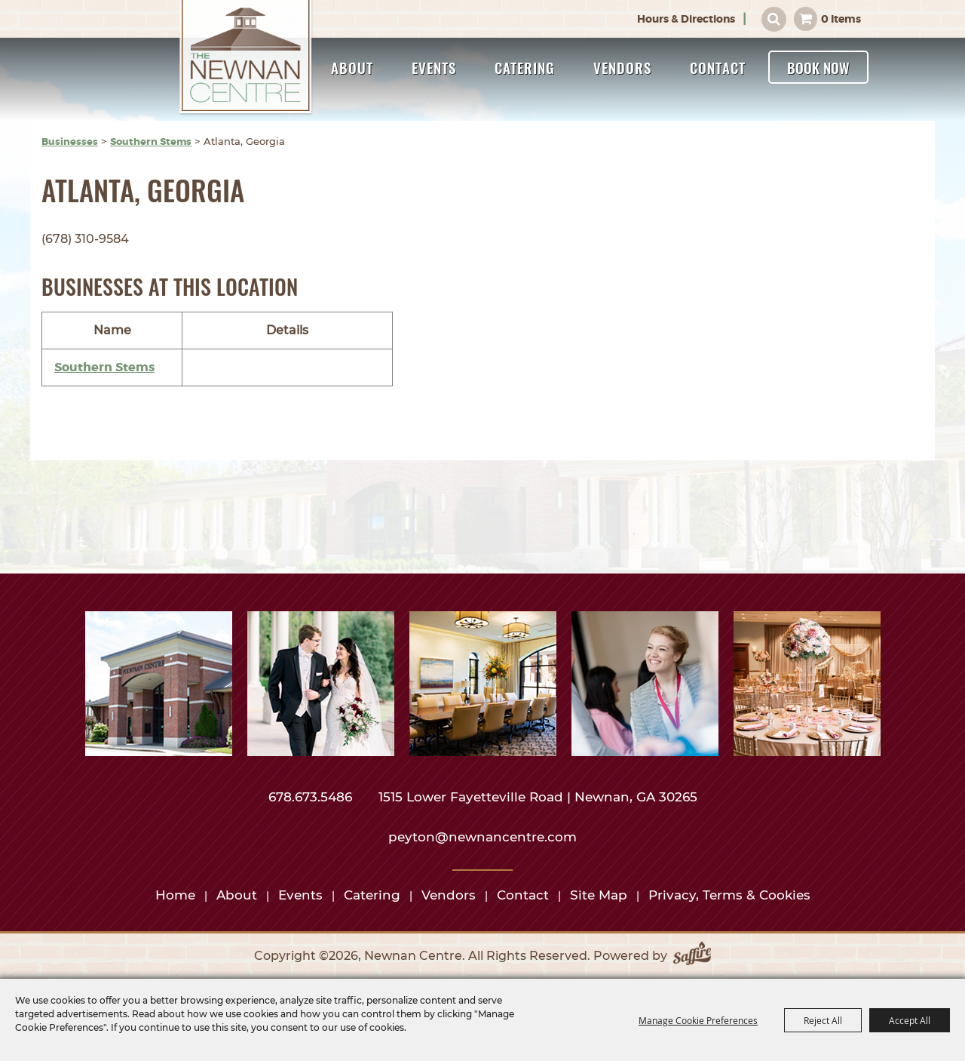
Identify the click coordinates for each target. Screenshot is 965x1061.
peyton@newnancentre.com (482, 836)
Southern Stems (150, 141)
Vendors (622, 67)
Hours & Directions (686, 19)
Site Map (598, 895)
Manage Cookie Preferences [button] (698, 1020)
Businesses (69, 141)
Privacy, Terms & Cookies (729, 895)
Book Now (818, 67)
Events (434, 67)
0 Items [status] (841, 19)
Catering (525, 67)
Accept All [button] (909, 1020)
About (352, 67)
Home (175, 895)
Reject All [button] (823, 1020)
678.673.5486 (312, 796)
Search (773, 19)
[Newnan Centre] (246, 58)
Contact (718, 67)
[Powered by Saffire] (692, 956)
